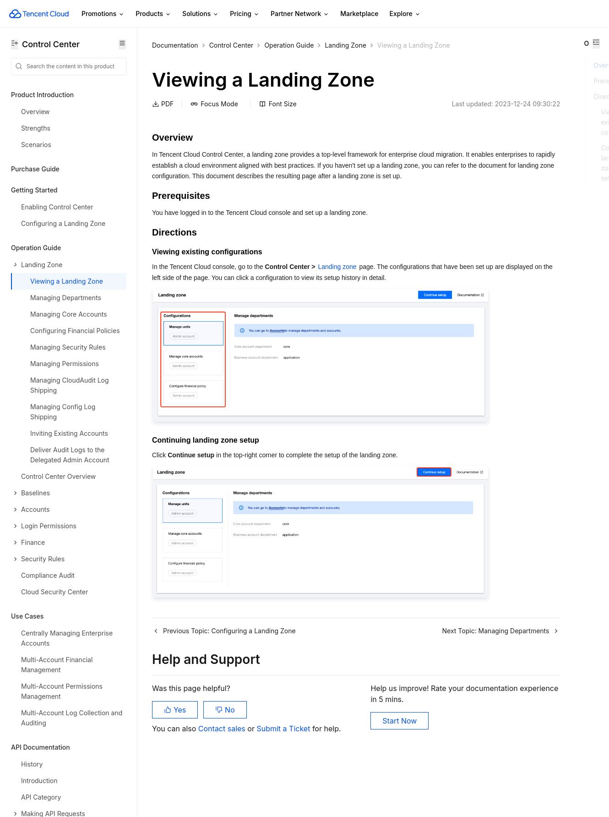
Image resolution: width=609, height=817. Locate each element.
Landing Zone (345, 45)
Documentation (175, 45)
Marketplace (359, 13)
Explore (405, 14)
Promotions (103, 14)
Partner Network (300, 14)
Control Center (231, 45)
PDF (163, 115)
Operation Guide (289, 45)
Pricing (245, 14)
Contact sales (222, 771)
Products (153, 14)
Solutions (200, 14)
